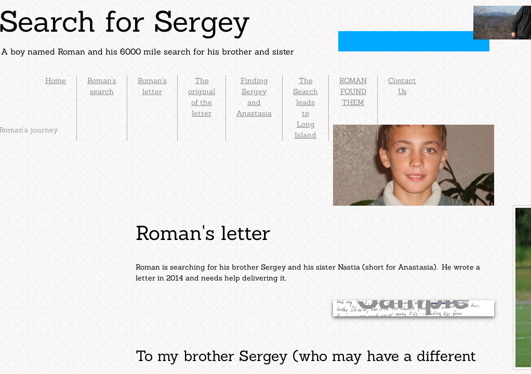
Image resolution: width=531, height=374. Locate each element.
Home (55, 80)
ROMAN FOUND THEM (353, 91)
